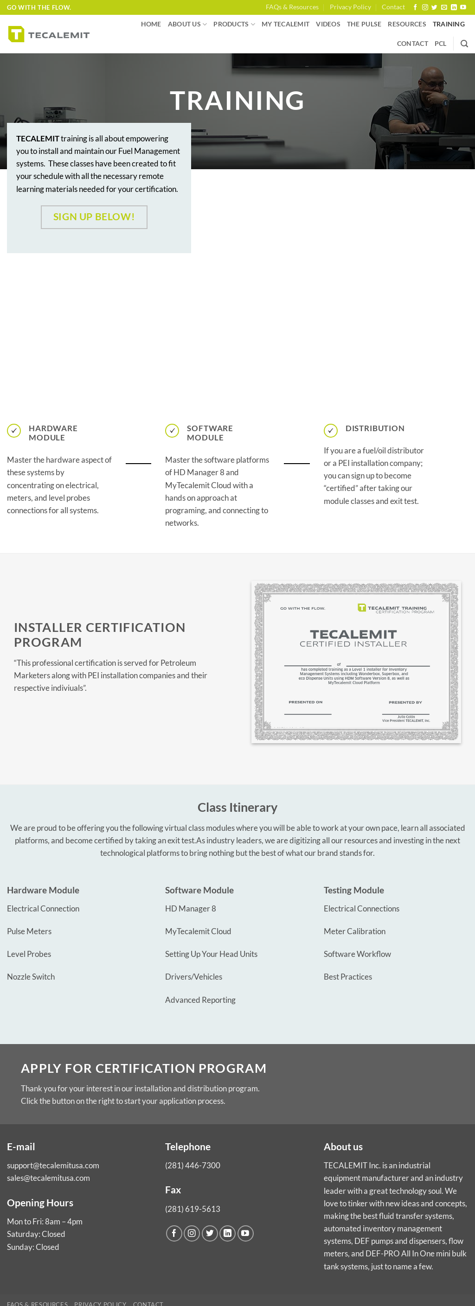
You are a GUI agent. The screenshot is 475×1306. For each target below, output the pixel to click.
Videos (328, 24)
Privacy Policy (350, 7)
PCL (441, 43)
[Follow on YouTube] (463, 7)
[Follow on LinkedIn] (454, 7)
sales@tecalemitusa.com (48, 1178)
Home (151, 24)
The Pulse (364, 24)
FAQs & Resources (292, 7)
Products (234, 24)
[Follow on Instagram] (425, 7)
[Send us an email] (444, 7)
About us (187, 24)
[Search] (464, 44)
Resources (407, 24)
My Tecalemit (285, 24)
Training (449, 24)
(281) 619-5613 (192, 1209)
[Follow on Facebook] (415, 7)
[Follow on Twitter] (434, 7)
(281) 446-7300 (192, 1165)
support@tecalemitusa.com (53, 1165)
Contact (393, 7)
